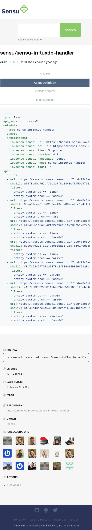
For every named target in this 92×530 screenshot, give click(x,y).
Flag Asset (14, 484)
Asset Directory (39, 519)
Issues (74, 519)
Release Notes (45, 91)
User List (60, 519)
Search (70, 30)
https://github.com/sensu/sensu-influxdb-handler (38, 410)
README (45, 74)
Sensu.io (19, 519)
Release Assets (45, 99)
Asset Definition (45, 82)
